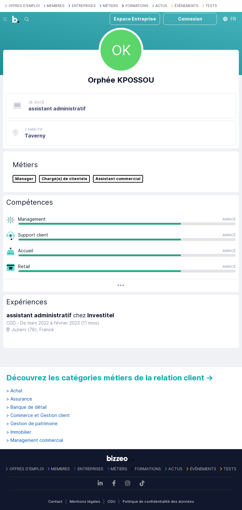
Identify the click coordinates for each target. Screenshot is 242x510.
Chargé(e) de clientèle (64, 179)
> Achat (14, 390)
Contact (55, 501)
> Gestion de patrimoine (32, 423)
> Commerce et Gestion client (38, 415)
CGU (111, 501)
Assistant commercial (118, 179)
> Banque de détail (26, 407)
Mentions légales (85, 501)
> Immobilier (18, 432)
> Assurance (19, 399)
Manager (24, 179)
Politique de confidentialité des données (158, 501)
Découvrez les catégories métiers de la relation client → (109, 377)
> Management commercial (34, 440)
